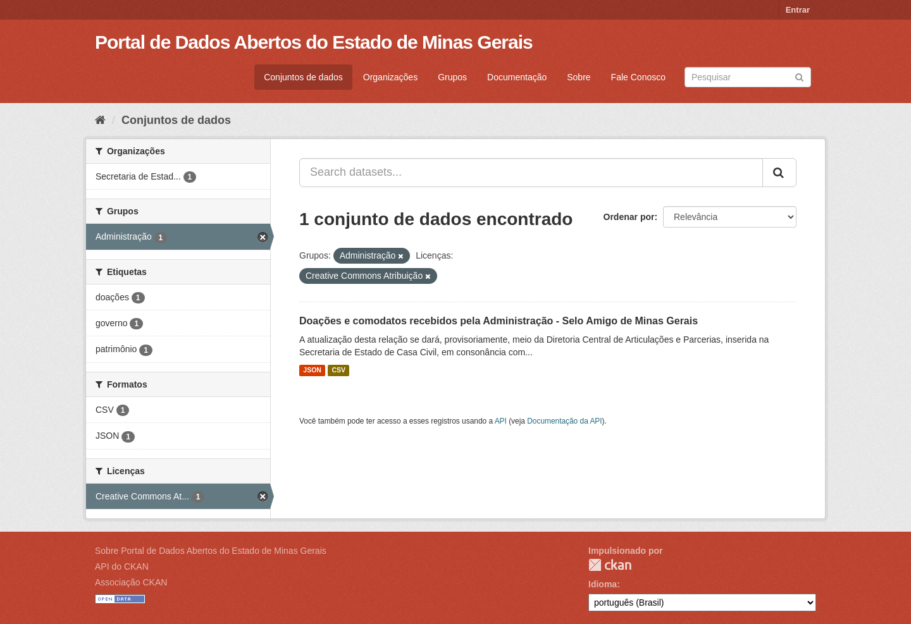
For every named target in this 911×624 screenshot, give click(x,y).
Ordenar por (629, 217)
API (501, 421)
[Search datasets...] (531, 172)
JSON (312, 370)
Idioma (602, 584)
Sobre (578, 77)
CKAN (609, 565)
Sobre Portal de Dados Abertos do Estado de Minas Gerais (210, 551)
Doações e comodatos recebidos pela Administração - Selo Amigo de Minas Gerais (498, 320)
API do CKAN (122, 566)
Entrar (798, 10)
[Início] (100, 120)
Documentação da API (564, 421)
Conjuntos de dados (303, 77)
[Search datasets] (748, 77)
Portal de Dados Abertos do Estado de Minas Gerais (314, 42)
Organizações (390, 77)
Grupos (452, 77)
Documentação (517, 77)
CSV (338, 370)
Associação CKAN (131, 582)
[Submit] (799, 76)
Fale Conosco (638, 77)
